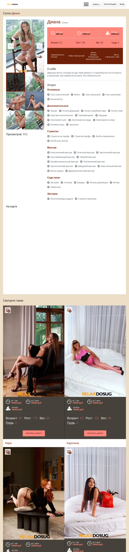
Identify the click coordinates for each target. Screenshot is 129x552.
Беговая (93, 55)
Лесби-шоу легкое (59, 141)
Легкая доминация (99, 182)
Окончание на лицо (105, 120)
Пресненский (79, 56)
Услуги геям (117, 111)
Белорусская (93, 57)
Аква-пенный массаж (111, 166)
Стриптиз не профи (59, 136)
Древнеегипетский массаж (81, 171)
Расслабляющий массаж (62, 157)
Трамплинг (55, 187)
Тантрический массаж (94, 161)
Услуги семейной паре (95, 111)
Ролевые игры (57, 124)
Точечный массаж (85, 152)
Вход (122, 4)
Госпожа (68, 182)
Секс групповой (113, 94)
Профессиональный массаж (64, 161)
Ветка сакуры (57, 171)
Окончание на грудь (81, 120)
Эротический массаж (109, 152)
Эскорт (53, 111)
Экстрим (54, 182)
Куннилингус (56, 99)
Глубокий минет (86, 115)
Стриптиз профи (82, 136)
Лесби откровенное (105, 136)
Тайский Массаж (88, 157)
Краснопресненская (93, 59)
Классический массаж (61, 152)
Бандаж (81, 182)
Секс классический (59, 94)
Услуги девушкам (70, 111)
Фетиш (116, 182)
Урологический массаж (61, 166)
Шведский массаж (87, 166)
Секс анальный (92, 94)
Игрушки (103, 115)
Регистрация (110, 4)
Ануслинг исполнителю (61, 115)
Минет (77, 94)
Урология (73, 124)
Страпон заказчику (87, 199)
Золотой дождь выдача (61, 199)
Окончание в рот (58, 120)
